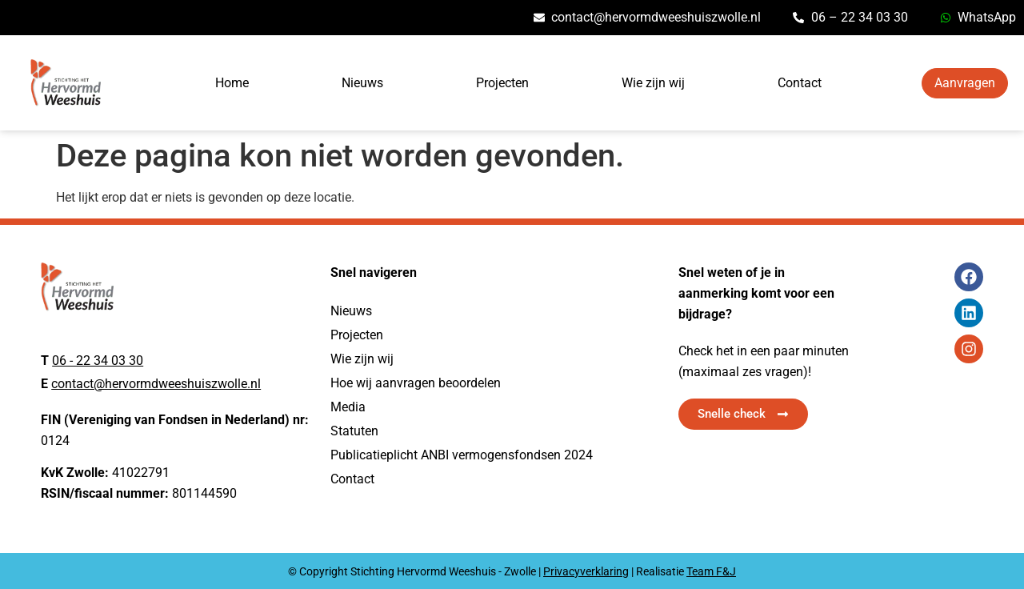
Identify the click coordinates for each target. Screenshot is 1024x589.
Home (232, 82)
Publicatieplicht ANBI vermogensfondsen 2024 (461, 455)
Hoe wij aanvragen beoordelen (415, 383)
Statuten (354, 431)
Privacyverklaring (586, 571)
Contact (800, 82)
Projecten (502, 82)
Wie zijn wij (653, 82)
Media (348, 407)
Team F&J (711, 571)
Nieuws (362, 82)
